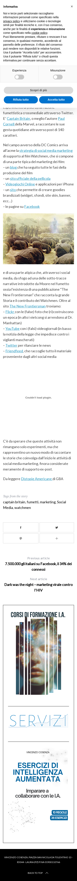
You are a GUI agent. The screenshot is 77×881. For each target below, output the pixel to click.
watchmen (22, 507)
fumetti (32, 501)
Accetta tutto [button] (56, 99)
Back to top (38, 872)
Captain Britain (18, 118)
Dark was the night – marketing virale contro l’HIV (38, 584)
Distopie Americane (36, 478)
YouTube (12, 328)
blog (13, 167)
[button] (72, 6)
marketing (48, 501)
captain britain (14, 501)
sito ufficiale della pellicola (30, 178)
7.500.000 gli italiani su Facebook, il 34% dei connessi (38, 563)
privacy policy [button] (11, 21)
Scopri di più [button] (38, 90)
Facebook (32, 206)
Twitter (11, 345)
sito (13, 189)
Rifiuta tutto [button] (21, 99)
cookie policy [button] (39, 32)
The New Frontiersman (27, 306)
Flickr (10, 311)
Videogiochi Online (20, 184)
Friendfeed (14, 351)
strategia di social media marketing (46, 150)
